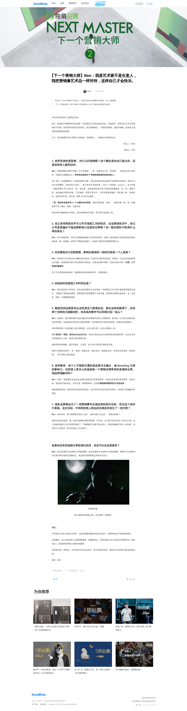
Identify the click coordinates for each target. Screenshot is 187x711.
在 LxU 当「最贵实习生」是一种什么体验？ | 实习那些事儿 (92, 671)
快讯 (54, 3)
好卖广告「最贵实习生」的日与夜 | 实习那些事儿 (133, 628)
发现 (62, 3)
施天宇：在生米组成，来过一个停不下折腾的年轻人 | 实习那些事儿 (51, 671)
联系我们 (43, 704)
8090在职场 (57, 571)
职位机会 (85, 3)
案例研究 (73, 3)
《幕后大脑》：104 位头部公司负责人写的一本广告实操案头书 (51, 628)
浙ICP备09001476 (149, 698)
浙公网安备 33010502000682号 (144, 701)
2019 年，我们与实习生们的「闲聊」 (90, 627)
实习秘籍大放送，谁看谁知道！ (129, 670)
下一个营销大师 (71, 571)
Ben (82, 571)
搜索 (140, 4)
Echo (89, 91)
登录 (151, 4)
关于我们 (34, 704)
